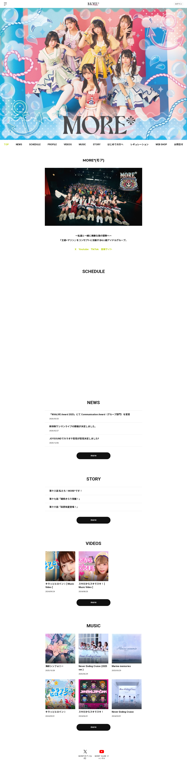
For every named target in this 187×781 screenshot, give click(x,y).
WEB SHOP (161, 144)
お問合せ (178, 144)
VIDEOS (68, 144)
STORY (96, 144)
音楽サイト (106, 249)
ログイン (178, 4)
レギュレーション (139, 144)
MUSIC (82, 144)
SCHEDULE (35, 144)
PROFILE (52, 144)
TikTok (95, 249)
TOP (6, 144)
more (93, 455)
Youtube (84, 249)
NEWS (19, 144)
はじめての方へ (115, 144)
